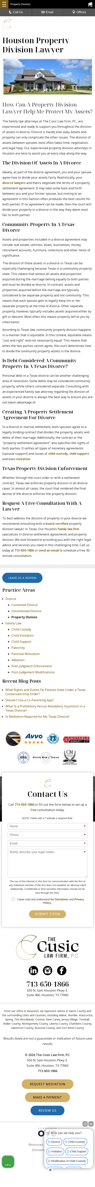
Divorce (10, 599)
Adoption (17, 660)
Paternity (18, 648)
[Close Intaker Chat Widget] (91, 1124)
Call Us (16, 12)
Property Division (24, 617)
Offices (79, 12)
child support (79, 454)
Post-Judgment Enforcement (31, 666)
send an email (49, 550)
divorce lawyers (14, 183)
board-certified (56, 523)
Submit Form (47, 914)
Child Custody (21, 629)
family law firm (68, 529)
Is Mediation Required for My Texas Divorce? (37, 716)
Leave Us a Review (22, 578)
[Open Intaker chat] (50, 1170)
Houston (32, 1011)
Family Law (13, 623)
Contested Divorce (24, 605)
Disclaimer (61, 899)
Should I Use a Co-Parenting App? (29, 700)
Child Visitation (22, 635)
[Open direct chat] (85, 1124)
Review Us (47, 1110)
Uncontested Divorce (26, 611)
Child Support (21, 641)
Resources (35, 1144)
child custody (58, 454)
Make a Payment (47, 1097)
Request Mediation (47, 1084)
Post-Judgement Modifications (33, 672)
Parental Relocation (25, 654)
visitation (23, 459)
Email (47, 12)
